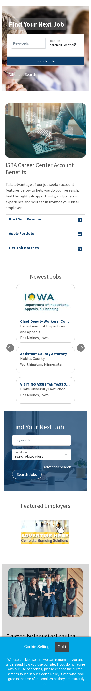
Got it (62, 647)
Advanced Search (22, 74)
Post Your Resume (45, 220)
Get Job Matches (45, 248)
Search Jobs (46, 61)
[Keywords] (28, 43)
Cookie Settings (37, 647)
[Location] (62, 43)
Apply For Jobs (45, 234)
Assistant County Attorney (43, 353)
